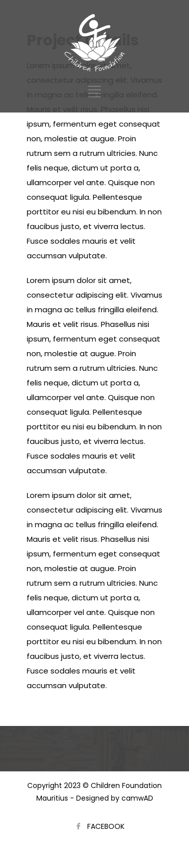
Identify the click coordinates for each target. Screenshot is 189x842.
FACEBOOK (105, 826)
